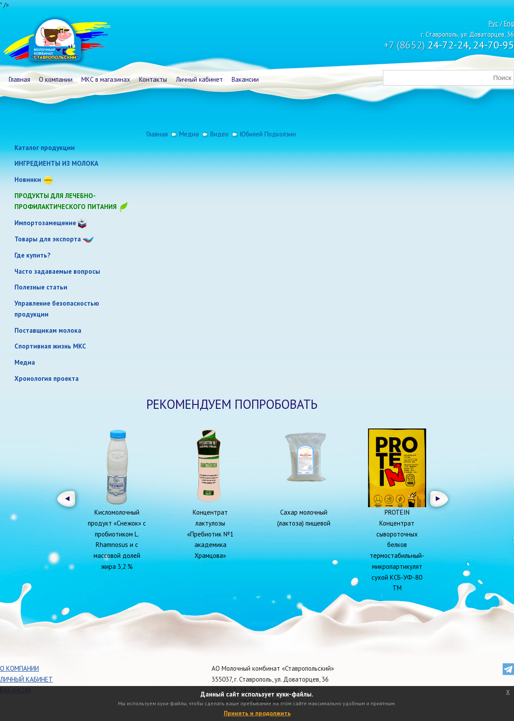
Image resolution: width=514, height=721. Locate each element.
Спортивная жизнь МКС (50, 346)
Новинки (27, 179)
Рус (493, 23)
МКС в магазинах (105, 79)
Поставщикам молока (47, 330)
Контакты (153, 79)
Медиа (24, 362)
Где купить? (32, 255)
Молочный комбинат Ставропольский (56, 41)
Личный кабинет (199, 79)
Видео (219, 134)
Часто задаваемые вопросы (57, 271)
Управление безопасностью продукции (56, 308)
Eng (509, 23)
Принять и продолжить (257, 713)
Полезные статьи (40, 287)
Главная (19, 79)
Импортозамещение (45, 223)
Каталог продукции (44, 147)
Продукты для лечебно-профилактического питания (71, 202)
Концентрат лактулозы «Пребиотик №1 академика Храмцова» (210, 534)
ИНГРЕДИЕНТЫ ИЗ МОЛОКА (56, 163)
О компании (56, 79)
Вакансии (245, 79)
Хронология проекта (46, 378)
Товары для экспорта (47, 239)
